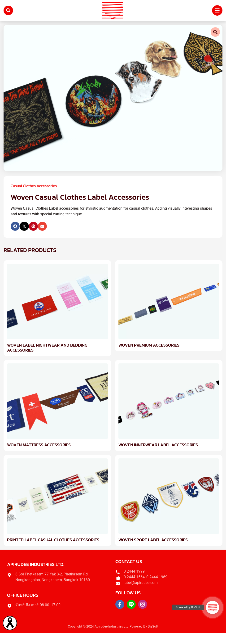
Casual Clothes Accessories (34, 186)
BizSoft (153, 626)
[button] (15, 226)
